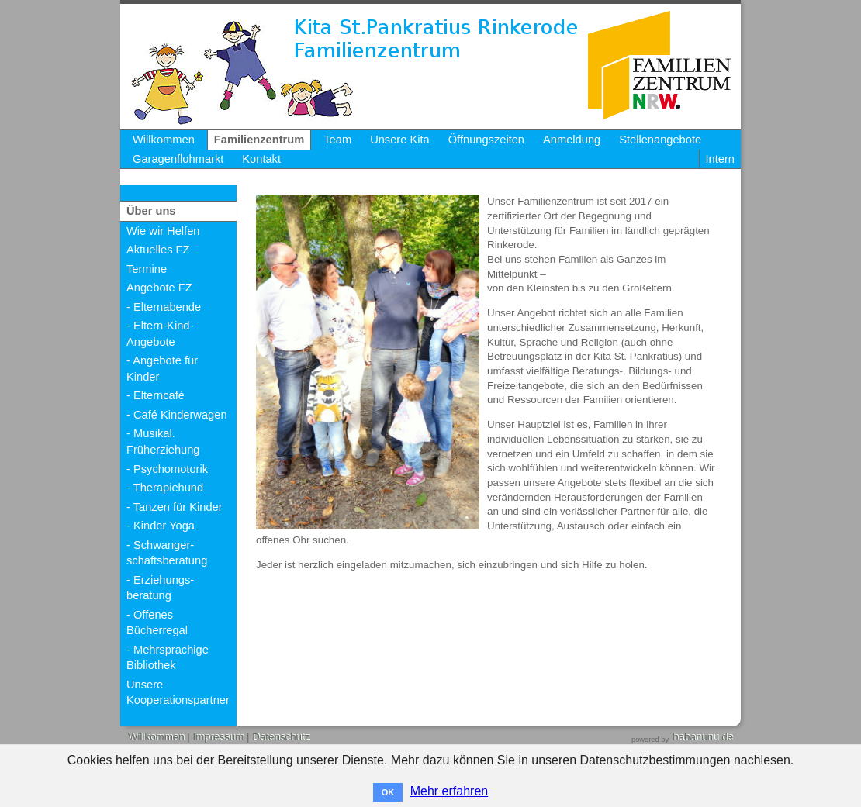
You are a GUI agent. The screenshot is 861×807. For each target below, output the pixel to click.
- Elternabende (163, 307)
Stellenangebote (660, 139)
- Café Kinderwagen (176, 415)
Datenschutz (280, 737)
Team (337, 139)
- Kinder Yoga (160, 525)
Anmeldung (571, 139)
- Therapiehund (164, 487)
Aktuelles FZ (157, 249)
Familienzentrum (259, 139)
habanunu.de (703, 737)
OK (388, 792)
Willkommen (164, 139)
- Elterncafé (155, 395)
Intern (720, 159)
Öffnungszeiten (486, 139)
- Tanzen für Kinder (174, 507)
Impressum (218, 737)
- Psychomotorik (167, 469)
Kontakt (261, 159)
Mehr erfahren (449, 791)
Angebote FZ (159, 287)
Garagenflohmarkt (178, 159)
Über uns (151, 211)
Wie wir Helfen (162, 231)
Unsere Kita (400, 139)
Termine (146, 269)
